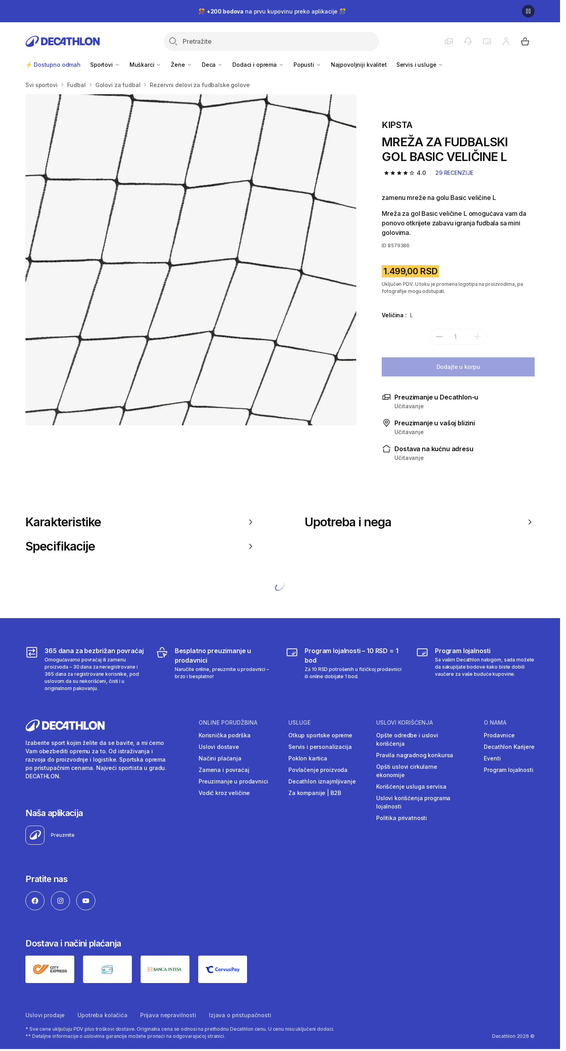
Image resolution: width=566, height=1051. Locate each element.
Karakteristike (140, 522)
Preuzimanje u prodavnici (233, 781)
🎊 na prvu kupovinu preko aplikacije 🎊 (272, 11)
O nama (495, 722)
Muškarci (145, 64)
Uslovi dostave (219, 746)
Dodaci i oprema (258, 64)
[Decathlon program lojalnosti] (475, 669)
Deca (212, 64)
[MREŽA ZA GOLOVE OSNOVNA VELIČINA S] (190, 259)
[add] (477, 337)
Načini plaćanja (220, 758)
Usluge (299, 722)
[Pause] (528, 11)
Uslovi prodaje (45, 1015)
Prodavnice (499, 735)
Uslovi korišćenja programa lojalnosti (413, 802)
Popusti (307, 64)
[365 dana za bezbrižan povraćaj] (84, 669)
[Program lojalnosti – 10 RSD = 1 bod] (345, 669)
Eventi (492, 758)
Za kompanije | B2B (314, 792)
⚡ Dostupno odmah (53, 64)
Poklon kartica (307, 758)
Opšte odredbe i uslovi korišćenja (407, 739)
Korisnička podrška (224, 735)
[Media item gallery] (190, 259)
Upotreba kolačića (102, 1015)
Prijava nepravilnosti (168, 1015)
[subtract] (439, 337)
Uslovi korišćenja (404, 722)
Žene (181, 64)
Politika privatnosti (401, 817)
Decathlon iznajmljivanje (322, 781)
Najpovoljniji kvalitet (359, 64)
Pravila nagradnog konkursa (414, 755)
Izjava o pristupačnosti (240, 1015)
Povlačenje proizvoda (318, 769)
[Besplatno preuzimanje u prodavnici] (215, 669)
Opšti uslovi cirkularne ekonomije (406, 770)
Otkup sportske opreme (320, 735)
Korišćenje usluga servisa (411, 786)
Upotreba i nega (420, 522)
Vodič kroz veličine (224, 792)
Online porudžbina (228, 722)
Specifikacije (140, 546)
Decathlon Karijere (509, 746)
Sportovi (105, 64)
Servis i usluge (420, 64)
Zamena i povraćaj (224, 769)
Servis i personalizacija (320, 746)
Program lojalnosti (508, 769)
